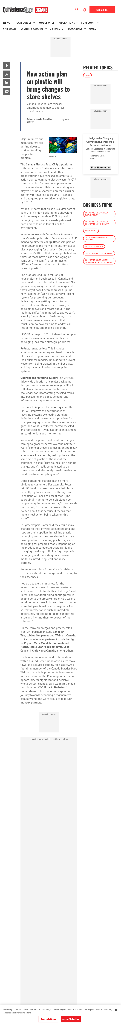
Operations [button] (67, 22)
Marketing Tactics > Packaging (99, 253)
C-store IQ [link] (56, 28)
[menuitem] (9, 23)
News (87, 75)
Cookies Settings (48, 1019)
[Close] (115, 1010)
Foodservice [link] (46, 22)
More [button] (92, 28)
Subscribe (102, 9)
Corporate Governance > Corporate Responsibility (97, 223)
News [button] (6, 22)
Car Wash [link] (9, 28)
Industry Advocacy (94, 246)
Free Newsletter (100, 167)
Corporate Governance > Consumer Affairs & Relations (99, 261)
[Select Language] (85, 10)
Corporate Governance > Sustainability (96, 214)
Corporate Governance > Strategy (96, 238)
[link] (6, 65)
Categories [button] (23, 22)
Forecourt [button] (88, 22)
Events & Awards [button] (32, 28)
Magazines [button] (75, 28)
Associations (91, 231)
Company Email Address (97, 157)
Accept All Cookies (70, 1019)
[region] (60, 1014)
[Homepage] (25, 10)
